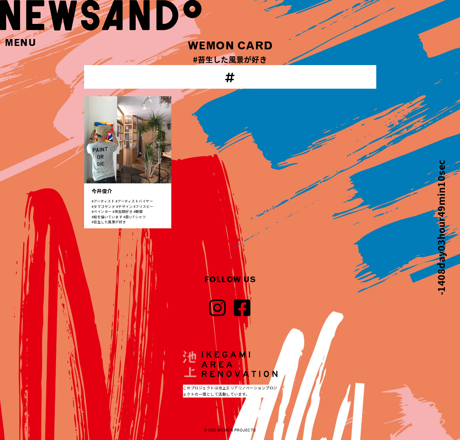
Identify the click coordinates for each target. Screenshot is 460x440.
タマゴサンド (104, 206)
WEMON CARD (230, 45)
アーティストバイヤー (135, 200)
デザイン (125, 206)
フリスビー (144, 206)
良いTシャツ (135, 216)
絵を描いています (108, 216)
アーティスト (104, 200)
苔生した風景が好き (110, 221)
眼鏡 (139, 211)
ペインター (103, 211)
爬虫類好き (124, 211)
